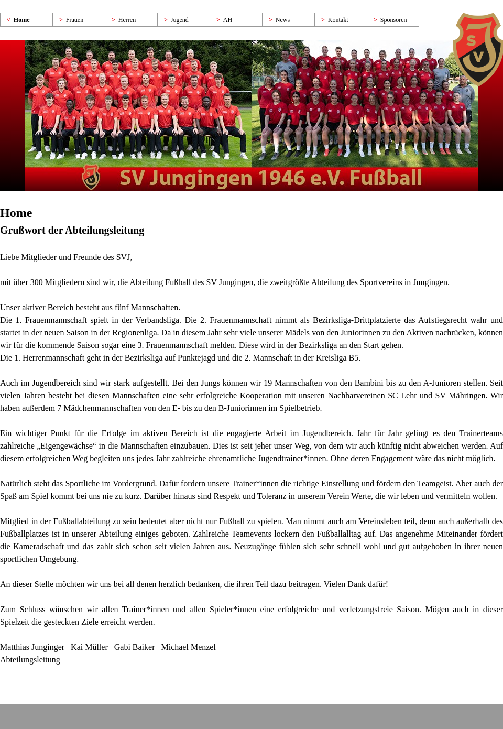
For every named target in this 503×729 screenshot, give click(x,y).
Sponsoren (393, 20)
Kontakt (338, 20)
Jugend (180, 20)
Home (22, 20)
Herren (127, 20)
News (283, 20)
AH (227, 20)
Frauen (74, 20)
